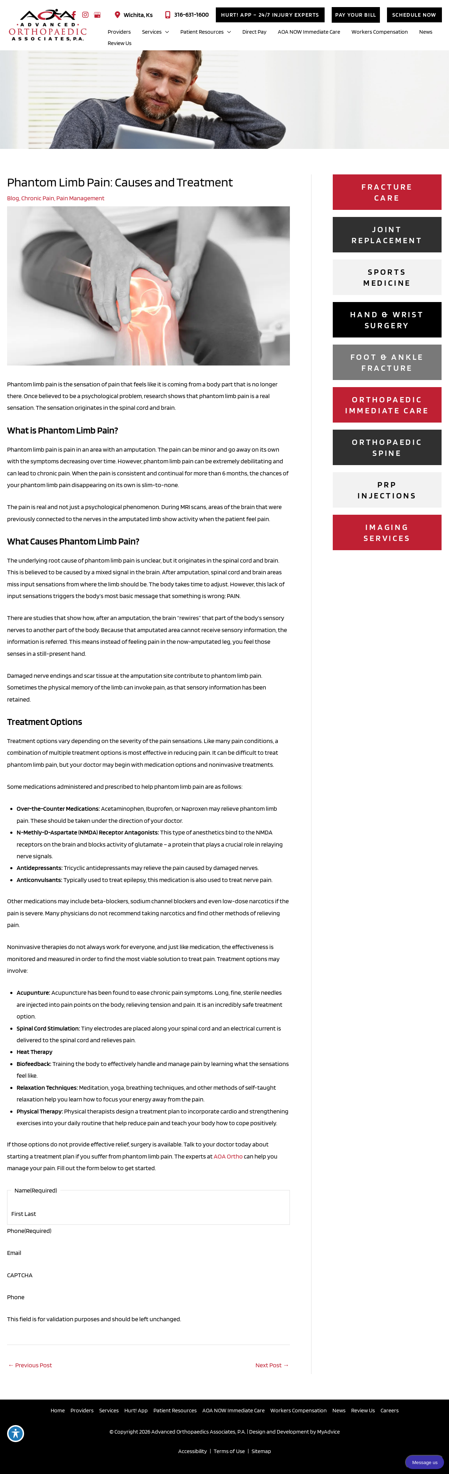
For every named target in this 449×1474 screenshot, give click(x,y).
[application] (165, 32)
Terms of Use (229, 1451)
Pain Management (80, 198)
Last (30, 1213)
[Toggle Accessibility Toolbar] (15, 1433)
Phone (29, 1230)
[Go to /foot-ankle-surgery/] (387, 362)
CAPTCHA (20, 1275)
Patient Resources (175, 1410)
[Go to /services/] (387, 447)
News (339, 1410)
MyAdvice (328, 1431)
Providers (82, 1410)
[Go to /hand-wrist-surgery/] (387, 319)
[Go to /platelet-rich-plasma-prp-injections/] (387, 490)
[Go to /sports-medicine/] (387, 277)
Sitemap (261, 1451)
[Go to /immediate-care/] (387, 405)
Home (58, 1410)
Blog (13, 198)
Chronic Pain (37, 198)
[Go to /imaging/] (387, 532)
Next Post (272, 1365)
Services (109, 1410)
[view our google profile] (97, 15)
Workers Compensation (298, 1410)
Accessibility (192, 1451)
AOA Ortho (228, 1156)
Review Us (363, 1410)
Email (14, 1252)
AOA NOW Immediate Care (233, 1410)
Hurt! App (136, 1410)
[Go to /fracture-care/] (387, 192)
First (17, 1213)
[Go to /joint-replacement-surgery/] (387, 234)
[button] (270, 14)
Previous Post (30, 1365)
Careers (390, 1410)
